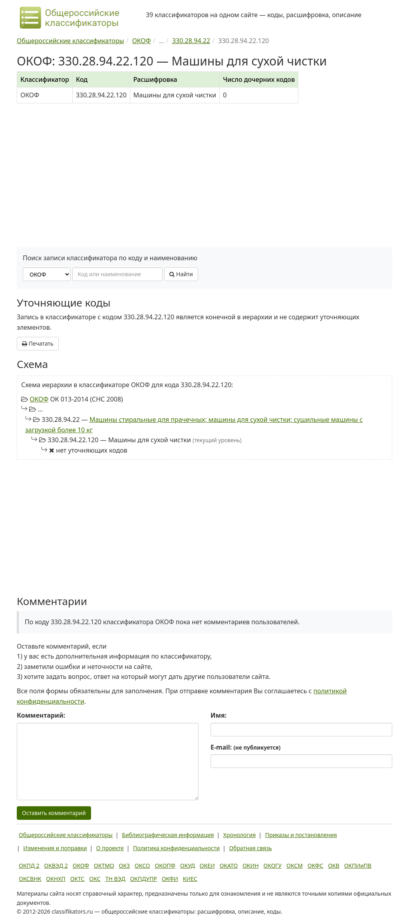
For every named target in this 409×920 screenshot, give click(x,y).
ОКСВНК (30, 878)
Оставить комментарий (54, 813)
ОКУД (187, 865)
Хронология (239, 835)
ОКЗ (124, 865)
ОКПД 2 (29, 865)
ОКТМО (104, 865)
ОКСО (142, 865)
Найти (181, 274)
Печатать (38, 343)
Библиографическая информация (168, 835)
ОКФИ (170, 878)
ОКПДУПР (143, 878)
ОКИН (250, 865)
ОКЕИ (207, 865)
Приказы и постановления (301, 835)
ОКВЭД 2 (56, 865)
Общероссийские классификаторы (66, 835)
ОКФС (315, 865)
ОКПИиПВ (357, 865)
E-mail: (245, 747)
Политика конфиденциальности (176, 848)
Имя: (218, 715)
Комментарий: (41, 715)
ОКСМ (294, 865)
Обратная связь (250, 848)
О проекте (110, 848)
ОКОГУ (273, 865)
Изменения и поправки (55, 848)
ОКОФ (39, 399)
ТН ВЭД (115, 878)
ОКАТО (229, 865)
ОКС (95, 878)
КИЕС (190, 878)
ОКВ (334, 865)
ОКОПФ (165, 865)
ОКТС (77, 878)
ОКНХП (55, 878)
